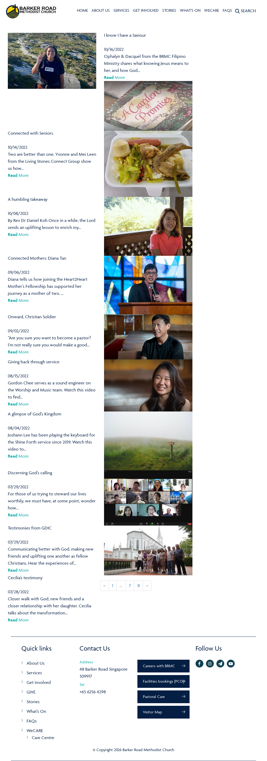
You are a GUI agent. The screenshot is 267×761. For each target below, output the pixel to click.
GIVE (31, 692)
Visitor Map (152, 711)
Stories (169, 10)
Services (121, 10)
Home (82, 10)
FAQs (227, 10)
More (114, 77)
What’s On (36, 711)
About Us (101, 10)
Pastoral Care (154, 696)
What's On (190, 10)
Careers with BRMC (159, 665)
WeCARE (211, 10)
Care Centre (43, 737)
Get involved (146, 10)
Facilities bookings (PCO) (163, 681)
